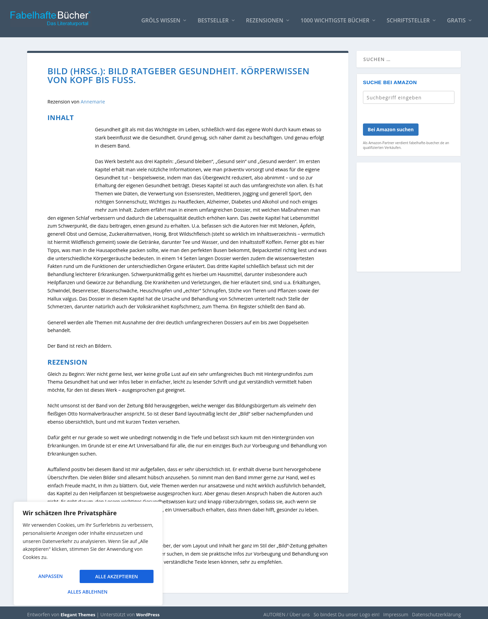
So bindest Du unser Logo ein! (346, 611)
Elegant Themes (78, 611)
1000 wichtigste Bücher (335, 17)
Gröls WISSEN (160, 17)
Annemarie (93, 98)
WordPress (148, 611)
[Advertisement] (409, 217)
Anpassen (50, 578)
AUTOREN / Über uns (286, 611)
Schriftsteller (408, 17)
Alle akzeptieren (88, 591)
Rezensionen (264, 17)
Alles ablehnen (116, 578)
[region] (88, 556)
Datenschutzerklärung (436, 611)
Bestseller (213, 17)
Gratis (456, 17)
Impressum (395, 611)
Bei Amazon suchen (391, 126)
